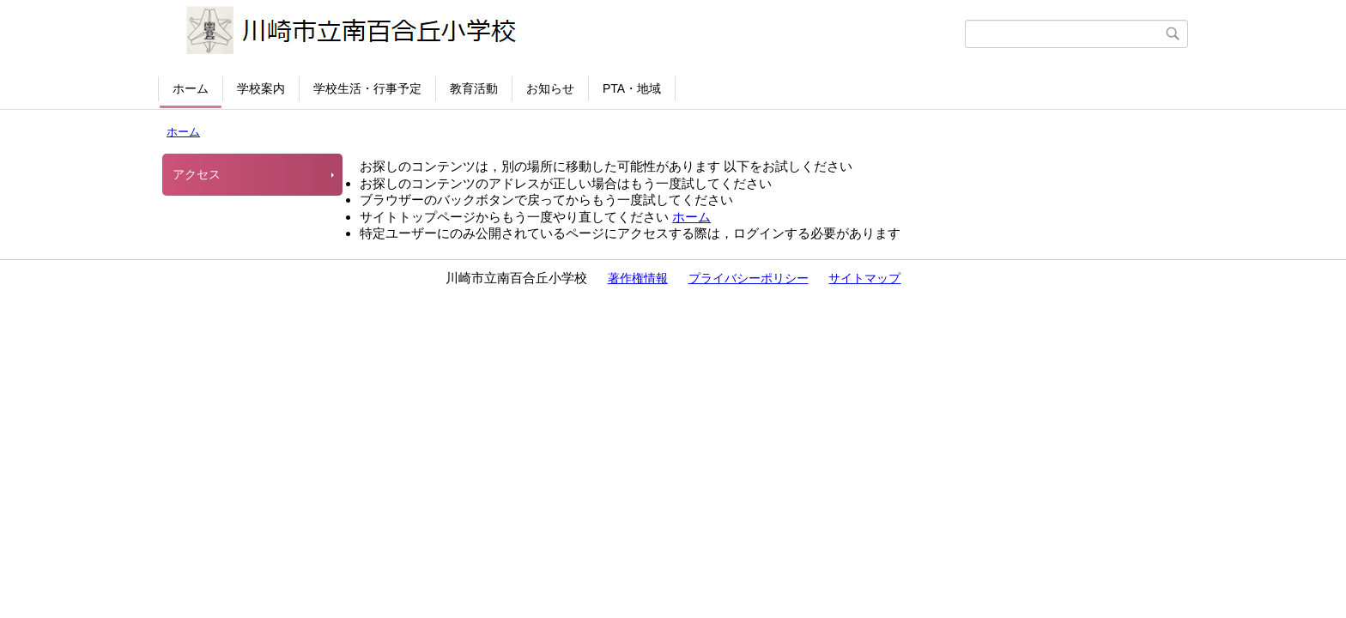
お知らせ (550, 88)
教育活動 (474, 88)
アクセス (197, 174)
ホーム (191, 88)
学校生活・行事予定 (367, 88)
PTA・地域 (632, 88)
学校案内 (261, 88)
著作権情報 (638, 278)
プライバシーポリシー (748, 278)
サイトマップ (864, 278)
